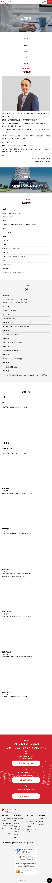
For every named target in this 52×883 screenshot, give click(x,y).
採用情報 (41, 821)
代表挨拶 (26, 39)
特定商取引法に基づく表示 (20, 843)
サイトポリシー (31, 843)
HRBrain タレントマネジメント (31, 830)
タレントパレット (30, 824)
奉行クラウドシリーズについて (7, 829)
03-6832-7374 (27, 796)
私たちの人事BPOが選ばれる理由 (7, 819)
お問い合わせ (45, 2)
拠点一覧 (26, 63)
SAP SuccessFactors (31, 821)
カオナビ (28, 826)
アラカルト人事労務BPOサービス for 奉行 (7, 824)
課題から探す (17, 829)
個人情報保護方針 (7, 843)
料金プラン (16, 834)
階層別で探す (17, 826)
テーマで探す (17, 823)
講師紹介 (16, 837)
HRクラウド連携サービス (7, 834)
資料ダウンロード (42, 2)
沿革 (26, 57)
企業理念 (26, 45)
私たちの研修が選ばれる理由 (19, 819)
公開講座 (16, 832)
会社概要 (26, 51)
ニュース (41, 818)
